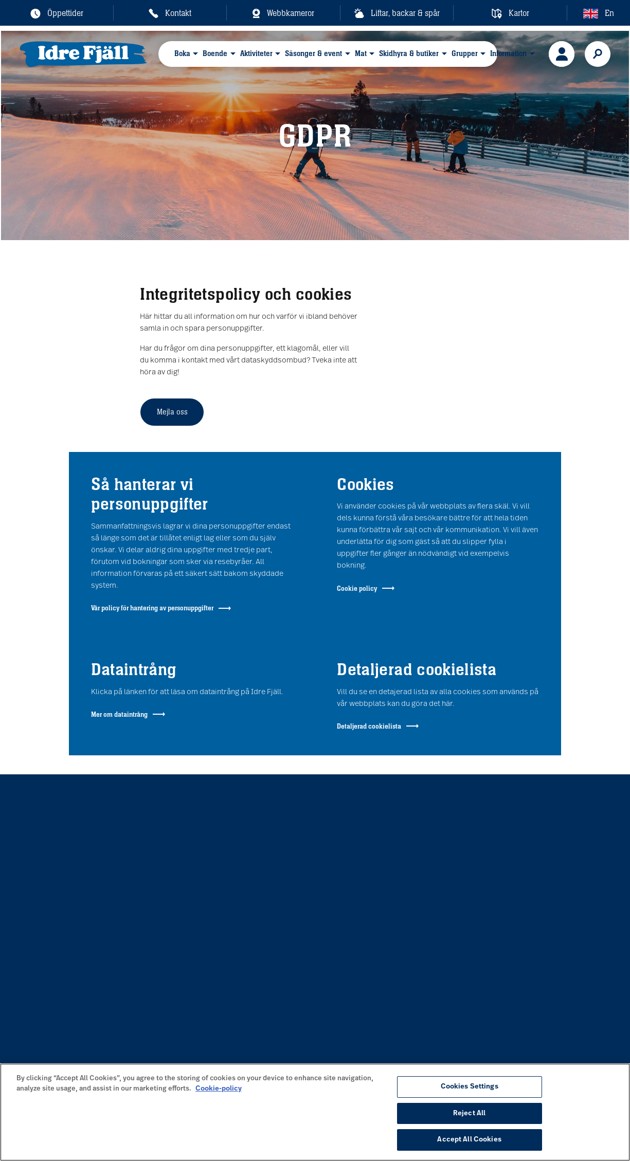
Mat (361, 53)
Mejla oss (172, 411)
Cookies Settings (469, 1086)
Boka (182, 53)
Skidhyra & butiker (409, 53)
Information (508, 53)
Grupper (465, 53)
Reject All (469, 1113)
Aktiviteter (256, 53)
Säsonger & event (313, 53)
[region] (315, 1112)
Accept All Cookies (469, 1139)
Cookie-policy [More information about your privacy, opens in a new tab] (218, 1088)
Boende (215, 53)
